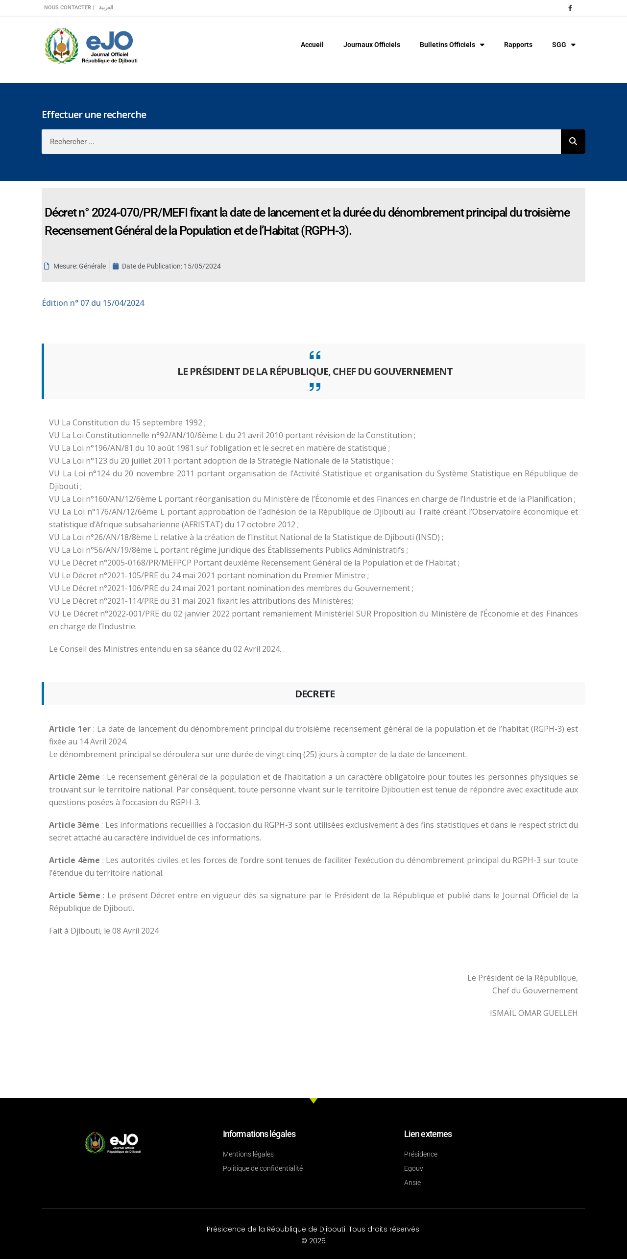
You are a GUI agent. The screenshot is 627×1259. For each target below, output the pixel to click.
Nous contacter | (69, 7)
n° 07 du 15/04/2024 (93, 302)
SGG (564, 44)
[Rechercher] (573, 141)
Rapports (518, 45)
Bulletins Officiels (452, 44)
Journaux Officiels (371, 45)
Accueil (312, 45)
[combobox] (301, 141)
